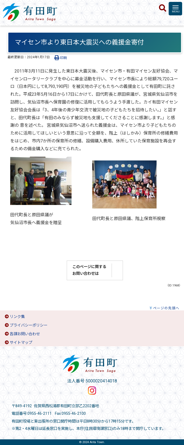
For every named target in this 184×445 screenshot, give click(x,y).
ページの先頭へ (166, 308)
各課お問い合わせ (25, 334)
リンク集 (17, 316)
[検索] (162, 8)
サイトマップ (21, 342)
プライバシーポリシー (28, 325)
